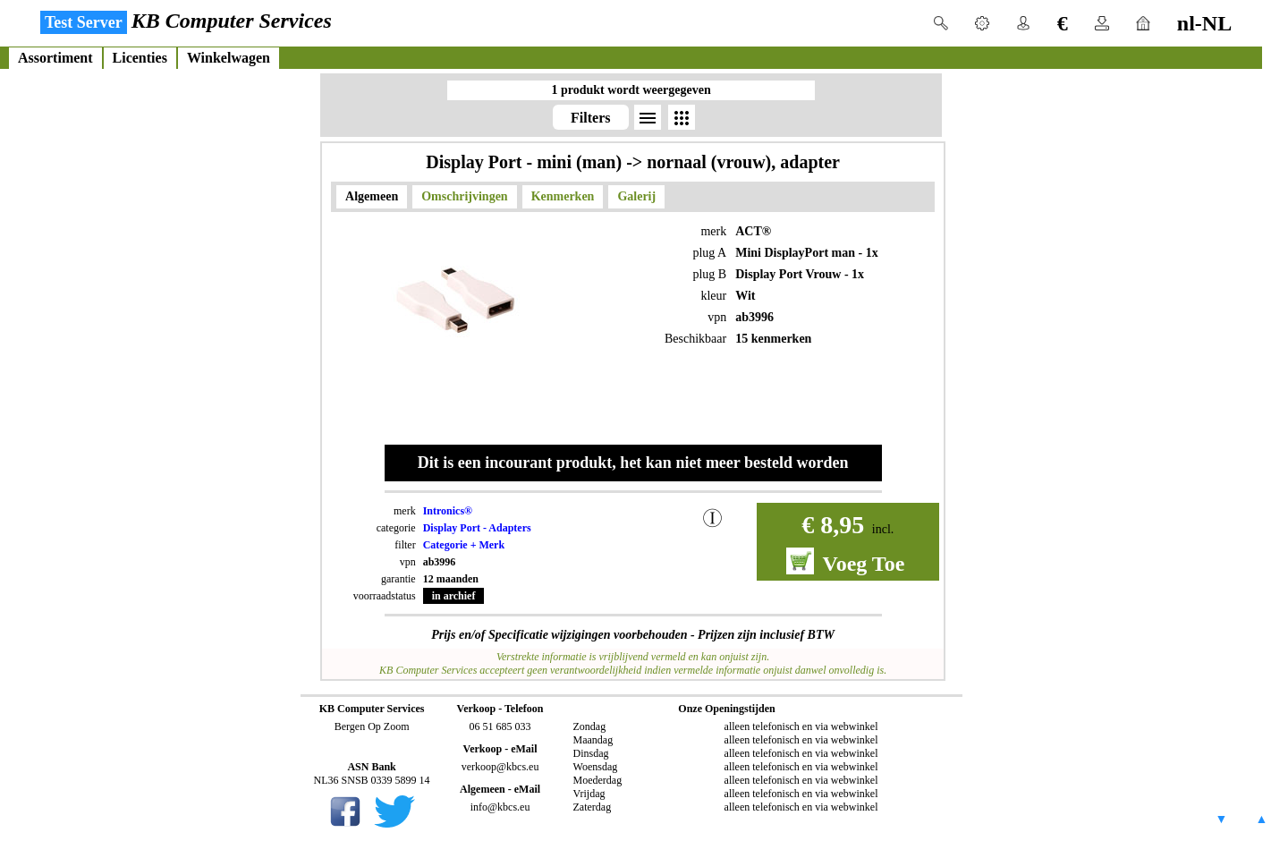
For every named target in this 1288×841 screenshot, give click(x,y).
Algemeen (371, 196)
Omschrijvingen (464, 196)
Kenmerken (563, 196)
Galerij (636, 196)
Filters (590, 117)
